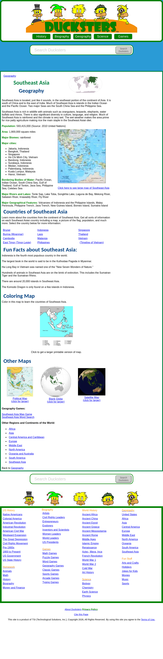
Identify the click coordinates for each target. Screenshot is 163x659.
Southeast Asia (17, 462)
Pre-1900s (8, 547)
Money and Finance (14, 587)
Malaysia (42, 238)
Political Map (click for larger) (20, 385)
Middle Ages (89, 539)
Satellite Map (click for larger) (91, 385)
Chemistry (87, 587)
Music (125, 579)
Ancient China (90, 518)
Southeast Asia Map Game (17, 414)
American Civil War (13, 531)
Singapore (84, 230)
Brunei (6, 230)
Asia (11, 433)
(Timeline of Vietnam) (92, 242)
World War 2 (89, 564)
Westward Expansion (14, 535)
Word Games (50, 561)
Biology (86, 583)
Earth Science (90, 591)
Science (102, 36)
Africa (12, 429)
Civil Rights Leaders (54, 517)
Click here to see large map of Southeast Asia (83, 188)
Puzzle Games (51, 557)
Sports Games (51, 574)
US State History (12, 560)
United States (129, 514)
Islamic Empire (90, 543)
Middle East (15, 445)
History (41, 36)
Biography (62, 36)
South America (17, 458)
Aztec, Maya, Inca (92, 551)
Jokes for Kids (130, 571)
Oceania (126, 543)
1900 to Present (12, 551)
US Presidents (51, 542)
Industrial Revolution (14, 527)
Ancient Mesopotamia (94, 531)
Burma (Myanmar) (13, 234)
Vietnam (83, 238)
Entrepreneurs (50, 521)
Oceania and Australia (21, 453)
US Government (12, 555)
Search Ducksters (123, 49)
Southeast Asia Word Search (18, 417)
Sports (125, 583)
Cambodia (8, 238)
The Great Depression (15, 539)
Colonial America (12, 518)
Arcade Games (51, 578)
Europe (13, 441)
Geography (83, 36)
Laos (40, 234)
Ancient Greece (90, 527)
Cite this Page (81, 614)
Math (5, 575)
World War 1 (89, 560)
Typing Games (51, 582)
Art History (88, 572)
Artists (46, 513)
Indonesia (42, 230)
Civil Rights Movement (15, 543)
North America (17, 449)
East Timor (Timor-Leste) (17, 242)
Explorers (48, 525)
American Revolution (14, 522)
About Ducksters (73, 609)
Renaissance (89, 547)
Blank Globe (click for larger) (56, 385)
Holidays (127, 567)
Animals (7, 571)
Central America (131, 527)
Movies (126, 575)
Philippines (43, 242)
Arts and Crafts (130, 562)
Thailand (83, 234)
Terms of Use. (148, 619)
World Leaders (51, 538)
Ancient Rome (90, 535)
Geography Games (53, 565)
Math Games (50, 553)
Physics (86, 596)
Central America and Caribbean (26, 437)
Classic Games (51, 569)
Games (123, 36)
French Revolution (92, 555)
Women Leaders (52, 534)
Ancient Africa (90, 514)
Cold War (87, 568)
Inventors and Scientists (56, 529)
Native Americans (12, 514)
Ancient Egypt (90, 522)
